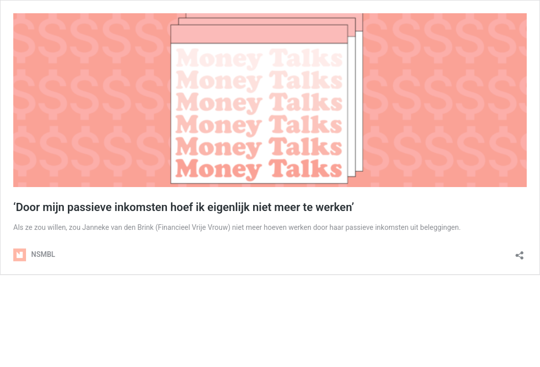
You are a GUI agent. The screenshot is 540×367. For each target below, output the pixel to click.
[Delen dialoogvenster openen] (519, 252)
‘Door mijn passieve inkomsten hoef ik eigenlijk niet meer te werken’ (183, 207)
